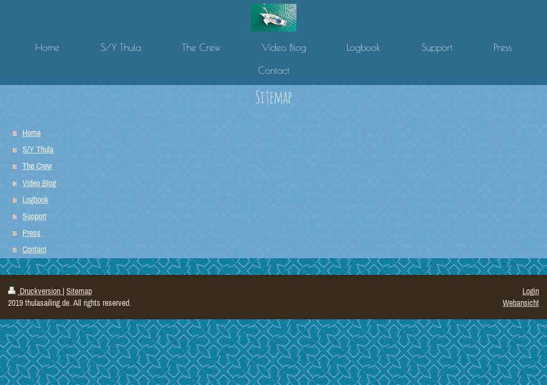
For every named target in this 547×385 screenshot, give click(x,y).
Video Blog (39, 183)
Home (31, 132)
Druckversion (35, 291)
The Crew (37, 166)
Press (31, 232)
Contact (34, 249)
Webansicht (521, 302)
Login (530, 291)
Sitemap (79, 291)
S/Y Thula (37, 149)
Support (34, 216)
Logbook (35, 199)
